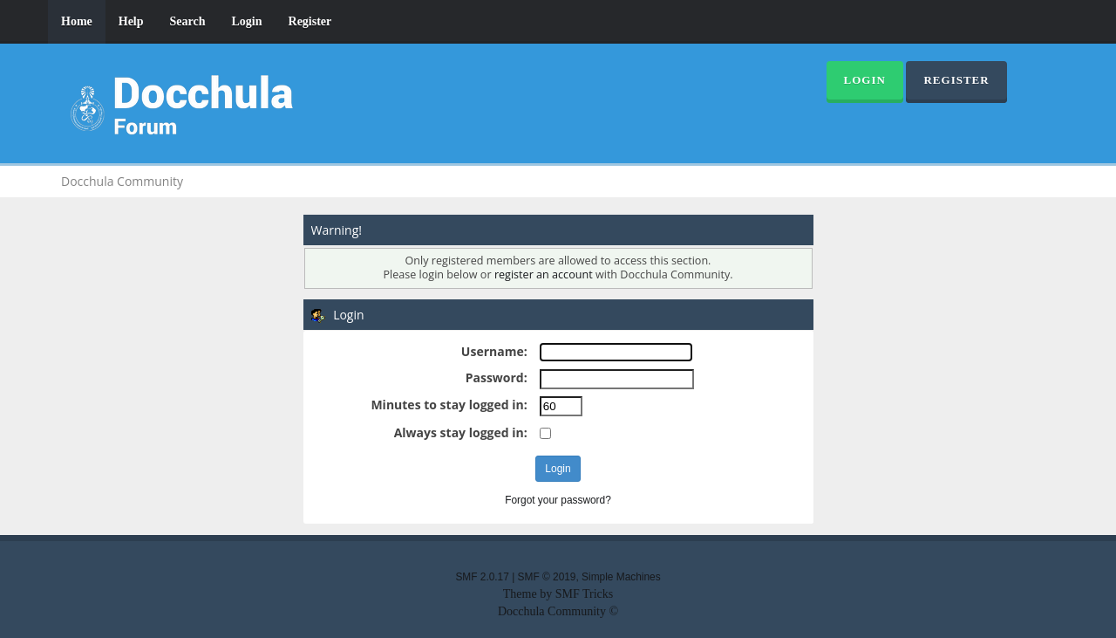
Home (76, 21)
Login (247, 21)
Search (188, 21)
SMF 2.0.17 (481, 577)
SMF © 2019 (547, 577)
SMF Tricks (584, 593)
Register (310, 21)
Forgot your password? (558, 500)
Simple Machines (621, 577)
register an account (543, 274)
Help (131, 21)
